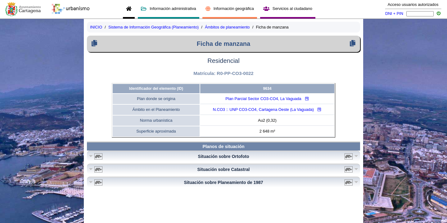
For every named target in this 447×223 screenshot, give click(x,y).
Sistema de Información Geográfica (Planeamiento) (153, 27)
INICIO (96, 27)
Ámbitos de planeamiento (227, 27)
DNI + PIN (394, 13)
